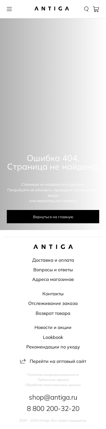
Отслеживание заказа (53, 303)
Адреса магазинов (53, 279)
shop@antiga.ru (53, 397)
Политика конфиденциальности (53, 375)
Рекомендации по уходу (53, 347)
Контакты (53, 293)
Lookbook (53, 337)
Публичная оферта (53, 380)
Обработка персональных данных (53, 385)
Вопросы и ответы (53, 269)
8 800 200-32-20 (53, 408)
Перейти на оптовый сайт (53, 361)
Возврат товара (53, 313)
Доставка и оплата (53, 260)
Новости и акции (53, 327)
